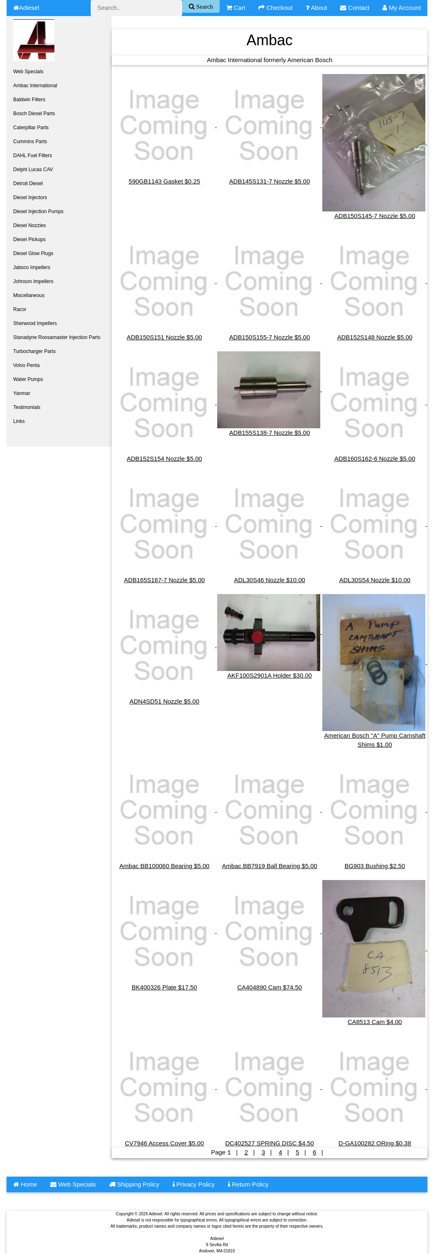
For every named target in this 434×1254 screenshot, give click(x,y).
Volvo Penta (26, 365)
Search (204, 6)
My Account (401, 7)
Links (19, 421)
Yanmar (21, 393)
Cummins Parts (30, 141)
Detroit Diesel (28, 183)
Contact (354, 7)
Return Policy (248, 1183)
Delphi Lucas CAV (33, 169)
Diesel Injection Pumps (38, 211)
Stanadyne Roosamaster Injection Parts (56, 337)
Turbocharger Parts (34, 351)
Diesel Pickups (29, 239)
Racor (19, 309)
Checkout (275, 7)
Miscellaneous (29, 295)
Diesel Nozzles (29, 225)
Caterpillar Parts (31, 127)
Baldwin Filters (29, 99)
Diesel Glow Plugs (33, 253)
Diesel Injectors (30, 197)
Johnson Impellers (33, 281)
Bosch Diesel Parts (34, 113)
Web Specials (28, 71)
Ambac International (35, 85)
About (316, 7)
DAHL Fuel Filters (32, 155)
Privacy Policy (194, 1183)
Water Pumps (28, 379)
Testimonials (26, 407)
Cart (236, 7)
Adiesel (26, 7)
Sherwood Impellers (35, 323)
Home (25, 1183)
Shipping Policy (134, 1183)
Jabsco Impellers (31, 267)
